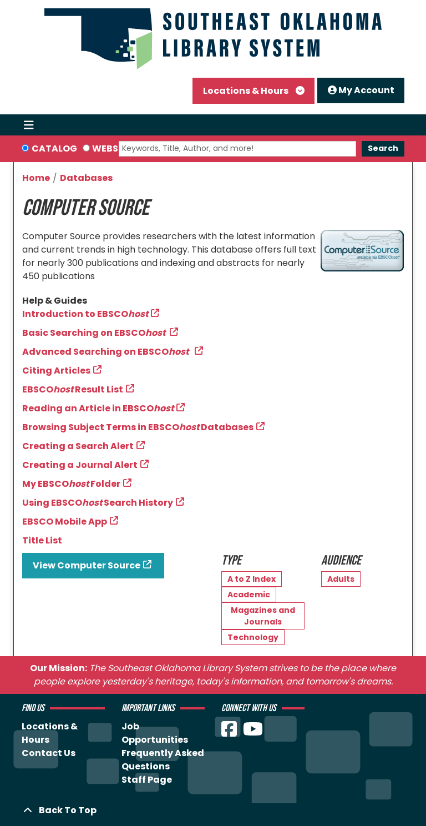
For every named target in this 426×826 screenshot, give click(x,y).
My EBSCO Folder (71, 483)
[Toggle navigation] (28, 125)
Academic (248, 594)
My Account (361, 90)
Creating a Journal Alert (80, 465)
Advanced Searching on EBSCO (107, 351)
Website (112, 148)
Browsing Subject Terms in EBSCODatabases (137, 427)
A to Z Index (251, 579)
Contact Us (48, 753)
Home (36, 178)
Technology (252, 637)
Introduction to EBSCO (85, 314)
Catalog (54, 148)
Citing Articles (56, 370)
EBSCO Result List (72, 389)
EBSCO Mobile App (64, 521)
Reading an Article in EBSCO (98, 408)
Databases (86, 178)
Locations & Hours (246, 90)
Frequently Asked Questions (162, 760)
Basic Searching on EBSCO (94, 332)
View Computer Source (86, 565)
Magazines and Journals (263, 616)
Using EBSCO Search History (97, 502)
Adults (340, 579)
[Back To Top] (213, 810)
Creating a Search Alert (78, 446)
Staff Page (146, 779)
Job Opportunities (154, 733)
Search (383, 148)
